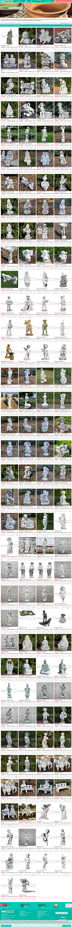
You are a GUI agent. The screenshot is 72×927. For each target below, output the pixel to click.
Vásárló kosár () (60, 1)
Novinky (62, 23)
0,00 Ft (70, 1)
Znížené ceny (68, 23)
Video (39, 917)
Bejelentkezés (48, 1)
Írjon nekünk (40, 916)
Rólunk (39, 915)
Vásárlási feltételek (41, 912)
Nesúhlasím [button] (6, 925)
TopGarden (7, 1)
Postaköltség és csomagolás (43, 914)
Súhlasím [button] (66, 925)
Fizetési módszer (41, 913)
